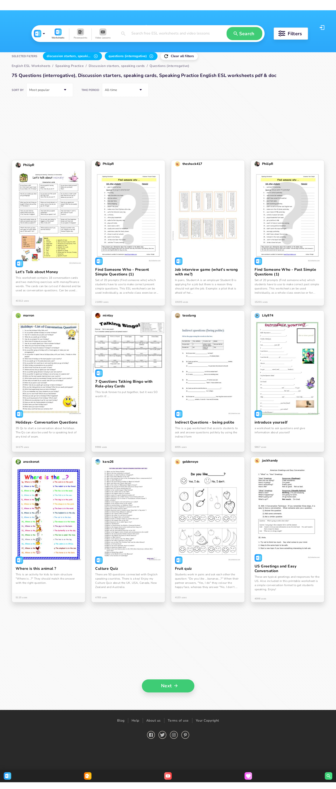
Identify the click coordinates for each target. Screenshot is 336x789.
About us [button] (153, 768)
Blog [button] (121, 768)
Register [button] (315, 27)
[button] (45, 56)
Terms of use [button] (178, 768)
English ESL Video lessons (119, 5)
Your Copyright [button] (207, 768)
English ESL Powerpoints (73, 5)
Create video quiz (247, 5)
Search (192, 5)
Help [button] (135, 768)
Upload (216, 5)
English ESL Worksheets (29, 5)
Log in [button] (296, 27)
